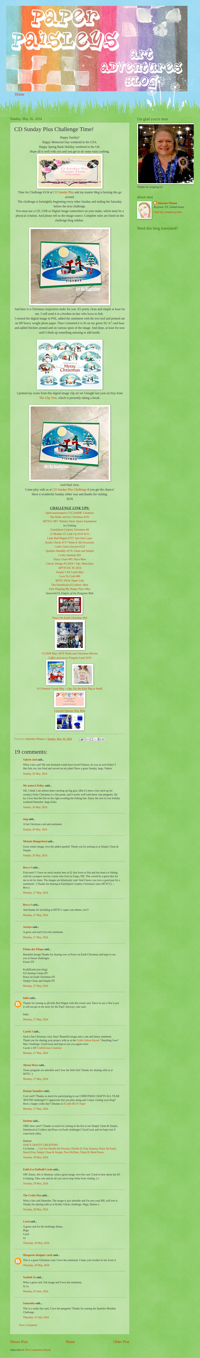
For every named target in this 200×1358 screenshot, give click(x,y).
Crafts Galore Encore (88, 1040)
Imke (26, 998)
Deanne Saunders (33, 1091)
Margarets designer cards (37, 1255)
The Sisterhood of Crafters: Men (69, 584)
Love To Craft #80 (69, 576)
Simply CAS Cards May (69, 572)
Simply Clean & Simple (49, 1152)
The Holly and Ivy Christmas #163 (69, 516)
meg (25, 819)
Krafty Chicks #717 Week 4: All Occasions (69, 542)
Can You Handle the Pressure (54, 1148)
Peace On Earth (107, 1148)
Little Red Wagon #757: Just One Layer (69, 538)
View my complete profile (168, 212)
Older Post (121, 1342)
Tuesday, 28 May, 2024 (35, 1157)
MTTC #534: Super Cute (69, 580)
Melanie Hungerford (35, 841)
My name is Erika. (33, 785)
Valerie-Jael (30, 759)
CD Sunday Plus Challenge (69, 489)
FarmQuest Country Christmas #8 (70, 529)
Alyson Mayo (30, 1065)
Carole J (28, 1031)
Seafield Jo (29, 1277)
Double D (76, 1148)
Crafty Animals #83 (70, 555)
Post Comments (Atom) (38, 1349)
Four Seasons (90, 1148)
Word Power (97, 1152)
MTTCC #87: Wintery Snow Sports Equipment (69, 521)
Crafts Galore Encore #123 (69, 546)
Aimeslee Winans (167, 203)
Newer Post (19, 1342)
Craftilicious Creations (49, 1047)
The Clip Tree (48, 397)
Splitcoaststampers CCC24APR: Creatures (70, 512)
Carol (26, 1221)
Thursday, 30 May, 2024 (36, 1243)
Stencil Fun (29, 1152)
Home (19, 94)
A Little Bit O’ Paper (74, 1103)
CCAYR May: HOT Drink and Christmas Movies (70, 653)
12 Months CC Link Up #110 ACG (69, 533)
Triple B (84, 1152)
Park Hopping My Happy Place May (69, 588)
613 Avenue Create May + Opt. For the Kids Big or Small (70, 688)
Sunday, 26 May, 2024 (35, 773)
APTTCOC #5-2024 (69, 567)
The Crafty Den (32, 1195)
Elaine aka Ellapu (33, 949)
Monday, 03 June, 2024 (35, 1291)
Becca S (27, 867)
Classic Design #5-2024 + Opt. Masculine (69, 563)
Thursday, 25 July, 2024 (36, 1317)
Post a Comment (28, 1325)
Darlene (28, 1120)
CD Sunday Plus (63, 192)
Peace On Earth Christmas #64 (69, 617)
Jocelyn (27, 927)
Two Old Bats (71, 1152)
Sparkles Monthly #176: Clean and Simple (70, 550)
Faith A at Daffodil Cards (37, 1169)
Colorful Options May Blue (69, 710)
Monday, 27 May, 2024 (35, 892)
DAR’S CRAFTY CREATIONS (40, 1144)
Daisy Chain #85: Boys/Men (70, 559)
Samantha (29, 1303)
